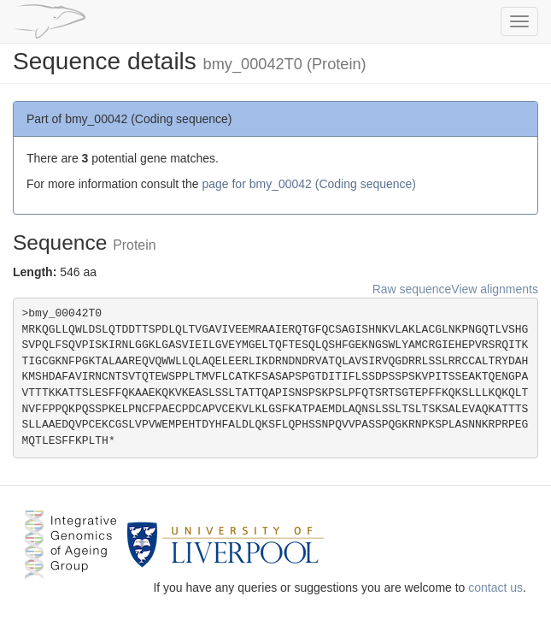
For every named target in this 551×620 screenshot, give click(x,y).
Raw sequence (412, 289)
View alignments (494, 289)
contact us (495, 587)
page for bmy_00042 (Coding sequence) (309, 184)
